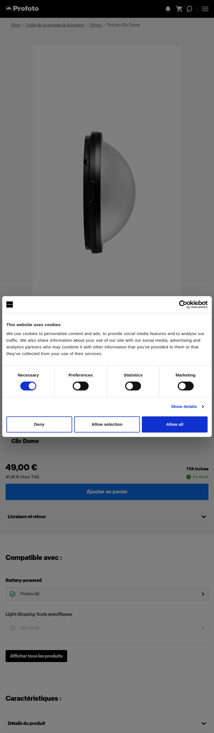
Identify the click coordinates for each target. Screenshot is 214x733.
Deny (39, 424)
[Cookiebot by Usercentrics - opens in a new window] (183, 304)
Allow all (174, 424)
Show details (184, 406)
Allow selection (107, 424)
